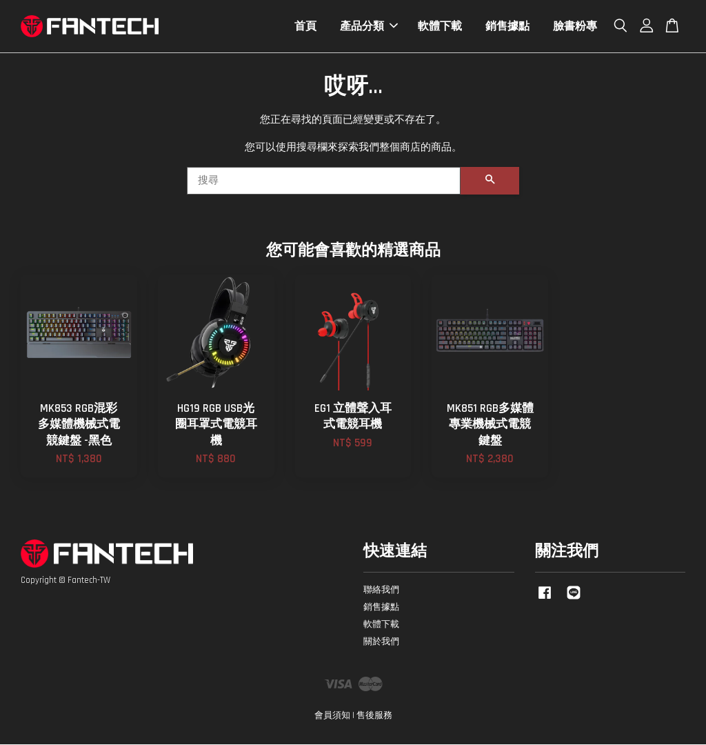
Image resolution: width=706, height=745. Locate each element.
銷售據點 (507, 26)
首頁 (305, 26)
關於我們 (381, 642)
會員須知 (332, 716)
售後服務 (374, 716)
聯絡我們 (381, 590)
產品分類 (369, 26)
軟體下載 (440, 26)
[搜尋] (324, 181)
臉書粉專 (575, 26)
